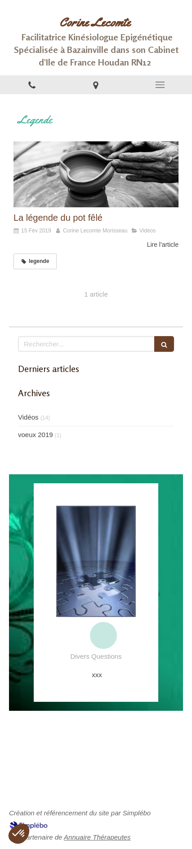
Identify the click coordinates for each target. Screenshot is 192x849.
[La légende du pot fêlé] (96, 174)
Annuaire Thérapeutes (97, 837)
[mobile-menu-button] (160, 85)
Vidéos (28, 417)
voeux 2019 (35, 434)
